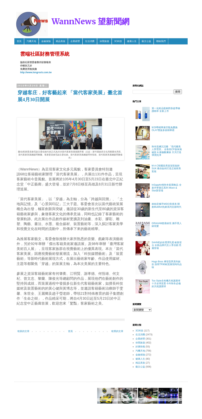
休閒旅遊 (104, 41)
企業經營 (75, 41)
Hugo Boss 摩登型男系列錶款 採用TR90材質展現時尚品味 (167, 264)
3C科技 (118, 41)
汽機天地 (31, 41)
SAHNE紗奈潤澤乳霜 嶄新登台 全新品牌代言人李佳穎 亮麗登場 (167, 245)
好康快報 (140, 346)
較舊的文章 (117, 331)
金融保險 (46, 41)
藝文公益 (146, 41)
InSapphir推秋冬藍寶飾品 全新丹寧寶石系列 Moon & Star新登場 (166, 187)
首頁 (19, 41)
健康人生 (132, 41)
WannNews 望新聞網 (90, 21)
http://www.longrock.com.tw (36, 72)
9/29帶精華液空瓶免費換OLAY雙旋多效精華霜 (165, 129)
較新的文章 (23, 331)
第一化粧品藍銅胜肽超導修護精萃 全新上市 (166, 109)
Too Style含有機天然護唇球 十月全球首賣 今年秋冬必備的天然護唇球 (166, 283)
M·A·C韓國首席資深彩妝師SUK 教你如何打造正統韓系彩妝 (166, 168)
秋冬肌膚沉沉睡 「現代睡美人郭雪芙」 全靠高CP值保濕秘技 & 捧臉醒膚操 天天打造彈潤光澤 (167, 150)
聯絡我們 (161, 41)
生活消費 (89, 41)
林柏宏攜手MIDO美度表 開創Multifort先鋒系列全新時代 (166, 205)
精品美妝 (60, 41)
